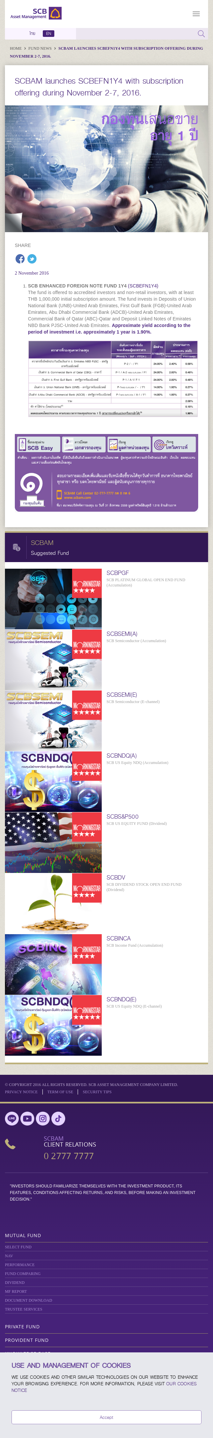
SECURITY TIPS (97, 1092)
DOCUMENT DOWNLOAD (28, 1300)
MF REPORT (16, 1291)
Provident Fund (27, 1340)
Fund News (40, 48)
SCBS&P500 (123, 816)
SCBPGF (118, 573)
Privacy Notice (21, 1092)
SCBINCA (119, 938)
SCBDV (116, 877)
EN (48, 33)
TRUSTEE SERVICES (23, 1309)
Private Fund (22, 1326)
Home (16, 48)
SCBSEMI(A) (122, 633)
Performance (20, 1264)
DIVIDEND (15, 1282)
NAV (9, 1256)
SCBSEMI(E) (122, 694)
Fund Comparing (22, 1273)
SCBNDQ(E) (121, 999)
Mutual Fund (23, 1235)
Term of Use (60, 1092)
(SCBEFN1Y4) (143, 285)
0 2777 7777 (69, 1156)
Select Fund (18, 1247)
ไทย (33, 33)
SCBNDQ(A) (122, 755)
